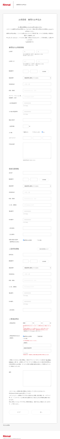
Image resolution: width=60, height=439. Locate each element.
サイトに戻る (6, 423)
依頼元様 (40, 335)
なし (44, 131)
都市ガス (26, 131)
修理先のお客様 (28, 239)
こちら (49, 29)
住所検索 (44, 71)
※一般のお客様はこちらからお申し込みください (30, 27)
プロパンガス (36, 131)
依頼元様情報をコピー (44, 248)
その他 (39, 239)
